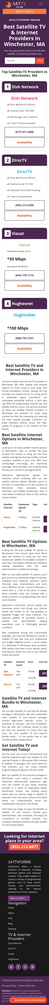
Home (11, 907)
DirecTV (12, 948)
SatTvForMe (16, 980)
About (11, 913)
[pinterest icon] (32, 966)
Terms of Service (26, 986)
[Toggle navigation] (40, 3)
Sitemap (12, 928)
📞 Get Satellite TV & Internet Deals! (28, 1000)
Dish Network (14, 943)
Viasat (7, 517)
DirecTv (7, 684)
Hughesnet (13, 959)
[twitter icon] (11, 966)
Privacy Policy (9, 986)
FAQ (10, 918)
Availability (24, 142)
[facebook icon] (18, 966)
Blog (10, 923)
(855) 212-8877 (25, 11)
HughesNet (9, 527)
